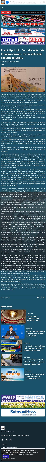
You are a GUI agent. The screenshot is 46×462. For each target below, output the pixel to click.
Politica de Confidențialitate (25, 454)
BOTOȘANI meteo (23, 388)
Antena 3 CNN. (10, 289)
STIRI (2, 64)
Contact (4, 444)
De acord (5, 456)
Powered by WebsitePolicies (9, 458)
